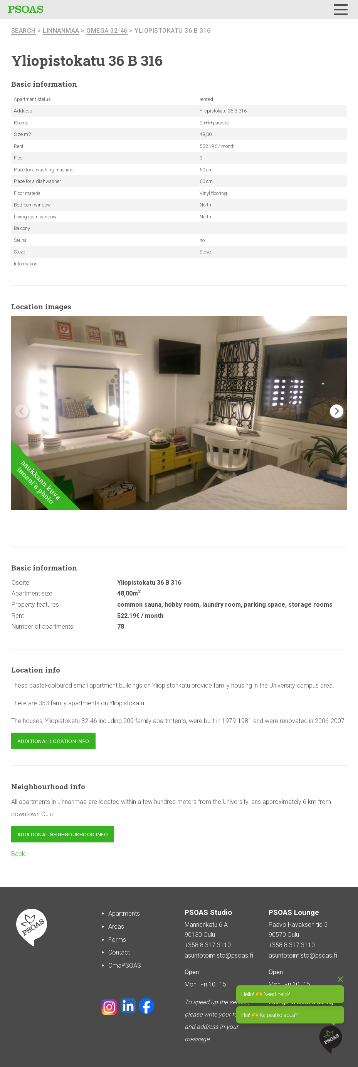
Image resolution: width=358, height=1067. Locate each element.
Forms (117, 939)
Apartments (124, 913)
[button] (336, 411)
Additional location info (53, 741)
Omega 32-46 (107, 30)
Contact (119, 952)
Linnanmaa (61, 30)
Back (18, 853)
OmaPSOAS (124, 965)
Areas (116, 926)
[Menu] (340, 9)
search (23, 30)
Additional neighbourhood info (62, 834)
